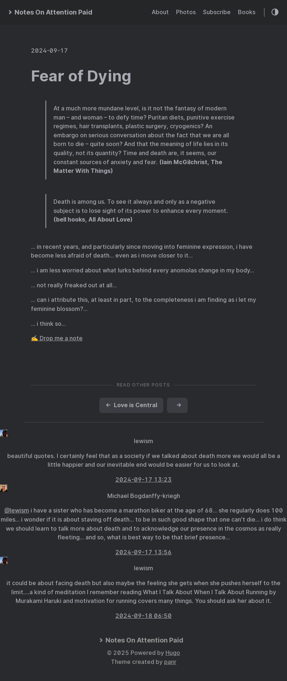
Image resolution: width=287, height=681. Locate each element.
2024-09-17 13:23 (143, 479)
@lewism (16, 510)
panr (170, 661)
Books (246, 12)
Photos (186, 12)
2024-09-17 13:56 (143, 552)
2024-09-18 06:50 (143, 615)
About (160, 12)
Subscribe (217, 12)
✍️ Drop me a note (57, 338)
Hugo (173, 652)
